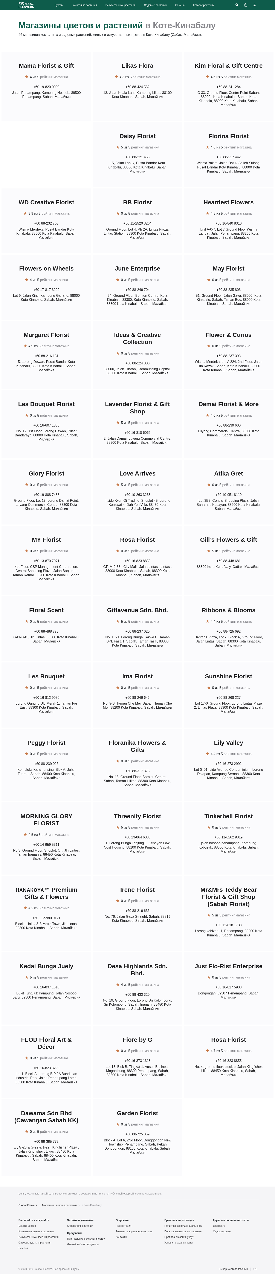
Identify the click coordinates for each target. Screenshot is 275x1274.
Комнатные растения (84, 5)
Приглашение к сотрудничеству (86, 1238)
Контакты (121, 1237)
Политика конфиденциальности (183, 1225)
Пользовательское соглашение (183, 1231)
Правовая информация (179, 1220)
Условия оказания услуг (178, 1242)
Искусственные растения (120, 5)
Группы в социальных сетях (231, 1220)
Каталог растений (203, 5)
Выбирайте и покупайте (33, 1220)
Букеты (59, 5)
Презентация (123, 1225)
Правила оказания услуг (178, 1237)
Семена (180, 5)
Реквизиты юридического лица (134, 1231)
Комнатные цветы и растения (36, 1231)
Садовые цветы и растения (34, 1242)
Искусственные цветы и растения (38, 1237)
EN (255, 1269)
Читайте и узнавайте (80, 1220)
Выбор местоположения (233, 1269)
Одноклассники (222, 1231)
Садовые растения (155, 5)
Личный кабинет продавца (83, 1244)
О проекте (122, 1220)
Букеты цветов (27, 1225)
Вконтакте (219, 1225)
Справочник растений (80, 1225)
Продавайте (74, 1233)
